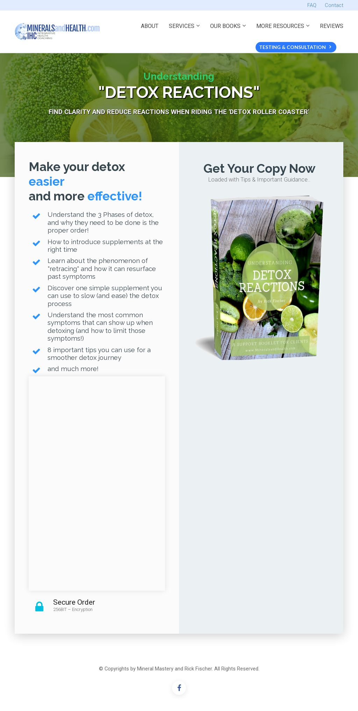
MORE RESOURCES (280, 26)
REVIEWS (331, 26)
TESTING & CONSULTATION (295, 47)
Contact (334, 5)
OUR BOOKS (225, 26)
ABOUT (149, 26)
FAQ (311, 5)
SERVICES (181, 26)
